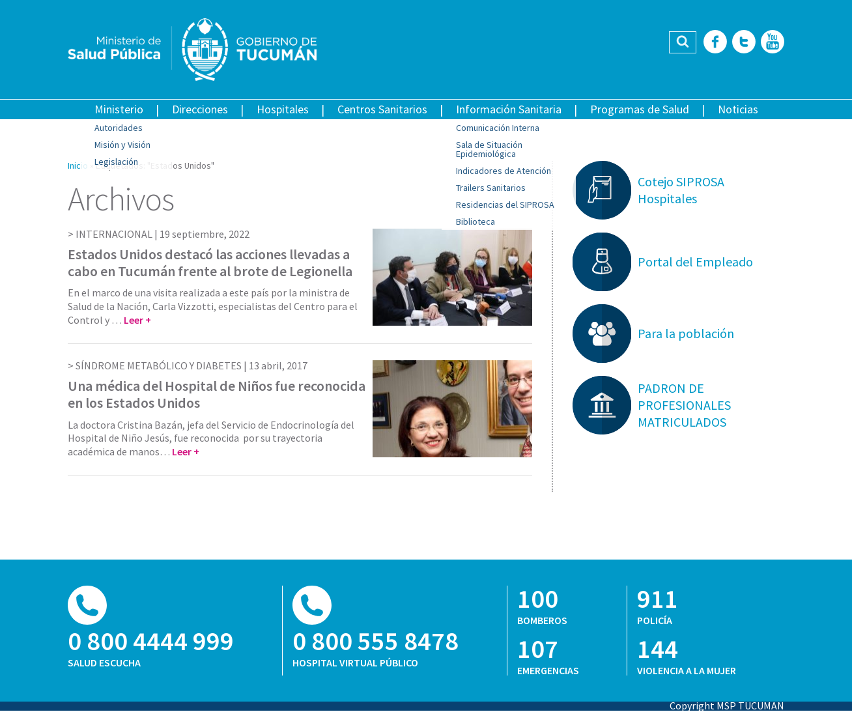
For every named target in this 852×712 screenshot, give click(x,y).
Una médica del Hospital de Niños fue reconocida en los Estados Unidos (216, 394)
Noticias (738, 109)
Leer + (137, 319)
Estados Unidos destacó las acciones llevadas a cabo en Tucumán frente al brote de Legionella (210, 262)
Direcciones (200, 109)
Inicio (78, 165)
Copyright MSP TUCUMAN (727, 705)
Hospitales (283, 109)
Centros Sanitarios (382, 109)
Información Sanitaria (508, 109)
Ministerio (118, 109)
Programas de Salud (639, 109)
